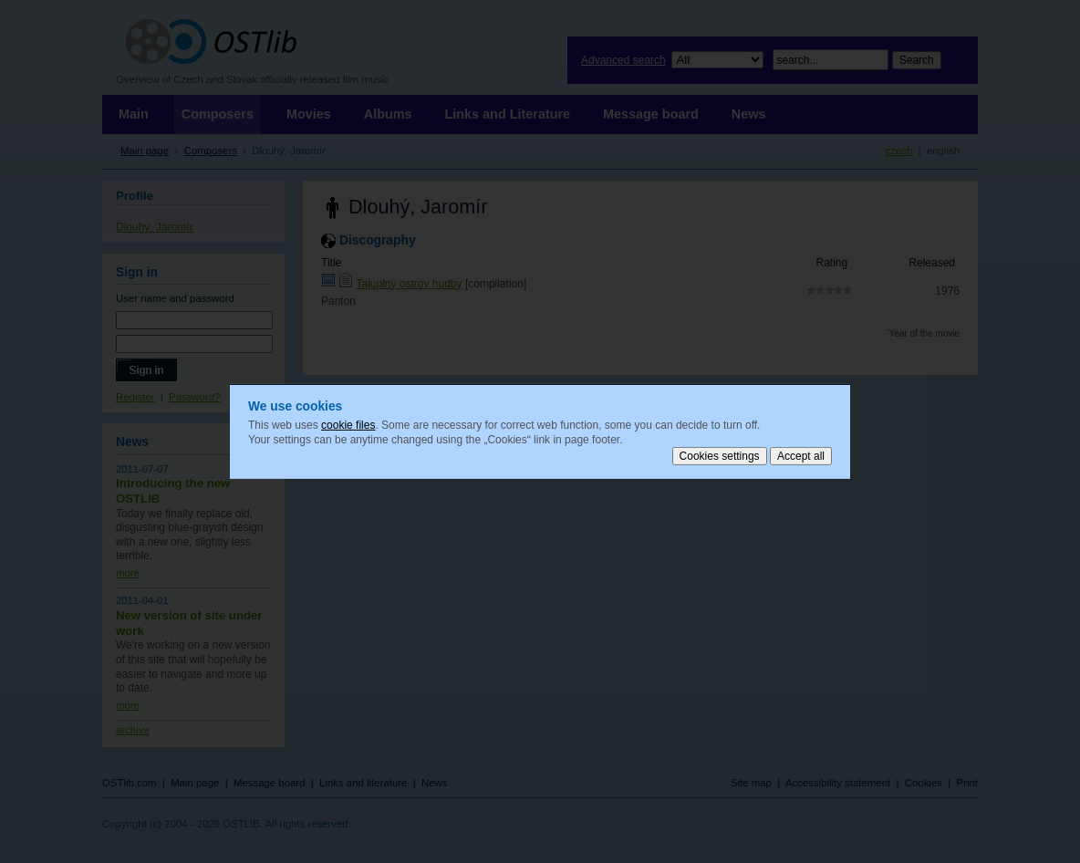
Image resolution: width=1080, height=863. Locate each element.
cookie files (348, 425)
